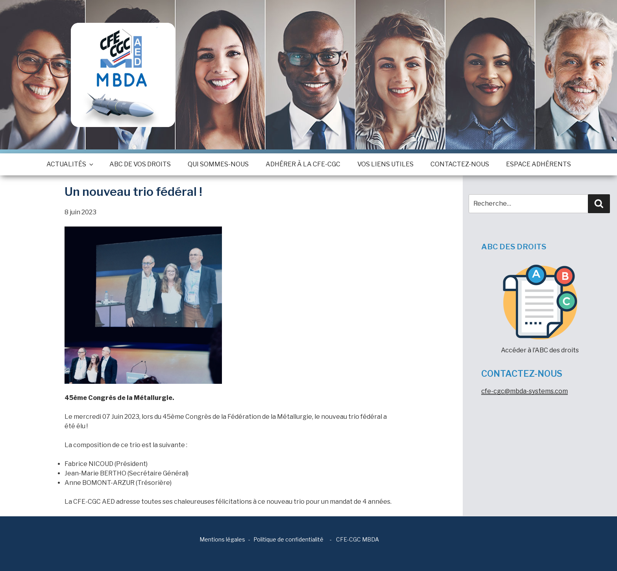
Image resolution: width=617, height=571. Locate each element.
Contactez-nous (459, 164)
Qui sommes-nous (218, 164)
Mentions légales (222, 539)
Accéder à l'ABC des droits (540, 309)
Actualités (69, 164)
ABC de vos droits (140, 164)
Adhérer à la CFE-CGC (303, 164)
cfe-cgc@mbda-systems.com (524, 391)
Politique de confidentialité (288, 539)
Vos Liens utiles (385, 164)
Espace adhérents (538, 164)
